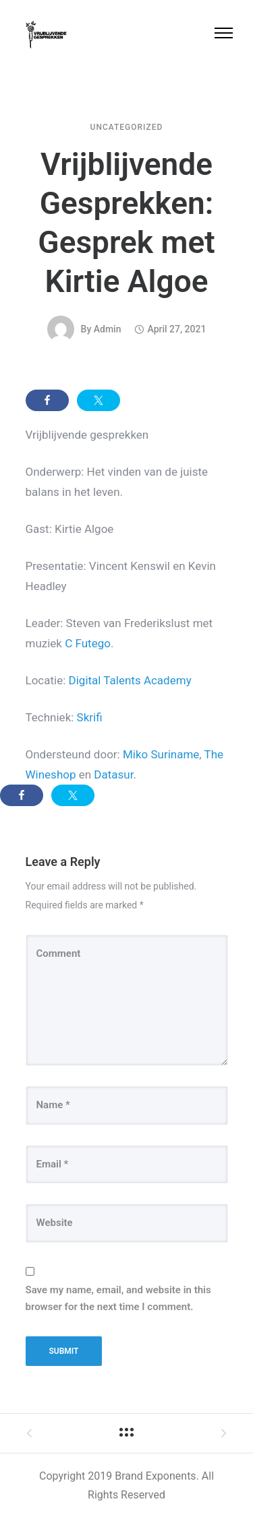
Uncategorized (126, 127)
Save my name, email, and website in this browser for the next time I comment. (118, 1298)
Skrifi (90, 717)
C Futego (88, 643)
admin (107, 329)
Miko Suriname (161, 754)
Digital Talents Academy (130, 680)
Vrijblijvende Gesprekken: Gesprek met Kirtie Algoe (126, 222)
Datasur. (115, 774)
